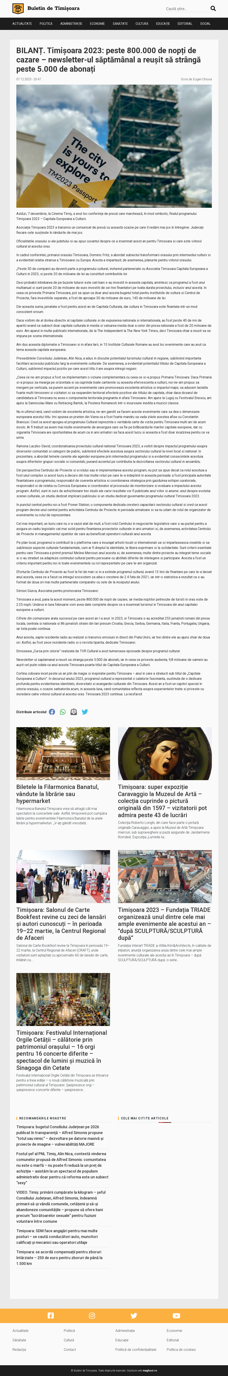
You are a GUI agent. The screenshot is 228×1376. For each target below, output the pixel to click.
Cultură (142, 23)
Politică (46, 23)
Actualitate (22, 23)
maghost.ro (150, 1370)
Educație (163, 23)
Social (205, 23)
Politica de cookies (181, 1350)
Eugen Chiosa (202, 79)
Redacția (19, 1350)
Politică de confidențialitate (135, 1350)
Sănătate (120, 23)
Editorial (185, 23)
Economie (97, 23)
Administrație (71, 23)
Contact (70, 1350)
